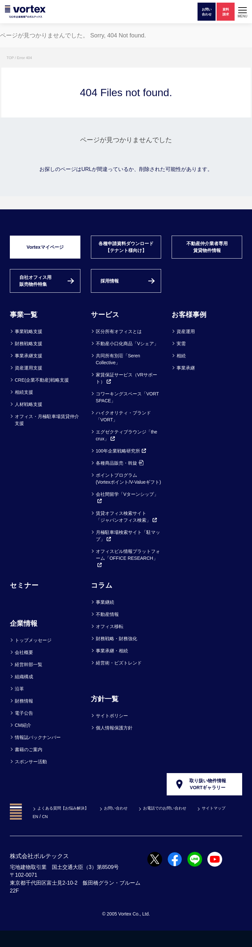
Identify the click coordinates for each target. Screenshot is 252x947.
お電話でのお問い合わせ (180, 824)
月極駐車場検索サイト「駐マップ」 (128, 550)
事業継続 (105, 616)
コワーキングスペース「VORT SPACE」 (127, 412)
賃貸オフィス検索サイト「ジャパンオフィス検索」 (127, 531)
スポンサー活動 (31, 776)
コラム (103, 599)
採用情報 (112, 293)
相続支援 (24, 406)
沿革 (19, 703)
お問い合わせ (125, 824)
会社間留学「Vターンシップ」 (127, 512)
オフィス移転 (109, 640)
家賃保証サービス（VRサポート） (126, 393)
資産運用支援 (28, 382)
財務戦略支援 (28, 358)
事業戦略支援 (28, 345)
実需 (181, 358)
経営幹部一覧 (28, 679)
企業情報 (25, 637)
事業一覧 (25, 328)
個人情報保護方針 (114, 742)
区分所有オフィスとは (119, 345)
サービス (107, 328)
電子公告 (24, 727)
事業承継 (186, 382)
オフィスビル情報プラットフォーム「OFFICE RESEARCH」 (128, 572)
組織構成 (24, 691)
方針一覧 (106, 712)
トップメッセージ (33, 654)
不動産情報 (107, 628)
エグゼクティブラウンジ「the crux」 (126, 450)
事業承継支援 (28, 370)
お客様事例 (191, 328)
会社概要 (24, 666)
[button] (242, 12)
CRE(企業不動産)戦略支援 (42, 394)
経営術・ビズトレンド (119, 677)
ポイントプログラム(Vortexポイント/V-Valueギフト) (128, 493)
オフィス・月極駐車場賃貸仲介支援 (47, 434)
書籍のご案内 (28, 764)
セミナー (26, 599)
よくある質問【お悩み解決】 (66, 824)
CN (88, 832)
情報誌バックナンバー (38, 751)
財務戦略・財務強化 (116, 653)
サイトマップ (50, 832)
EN (77, 832)
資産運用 (186, 345)
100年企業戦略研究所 (121, 465)
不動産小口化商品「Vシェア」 (127, 358)
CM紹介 (23, 739)
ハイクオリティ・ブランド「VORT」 (123, 431)
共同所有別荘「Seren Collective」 (118, 374)
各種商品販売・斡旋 (119, 477)
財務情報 (24, 715)
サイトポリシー (112, 730)
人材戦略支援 (28, 418)
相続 (181, 370)
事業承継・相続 (112, 665)
